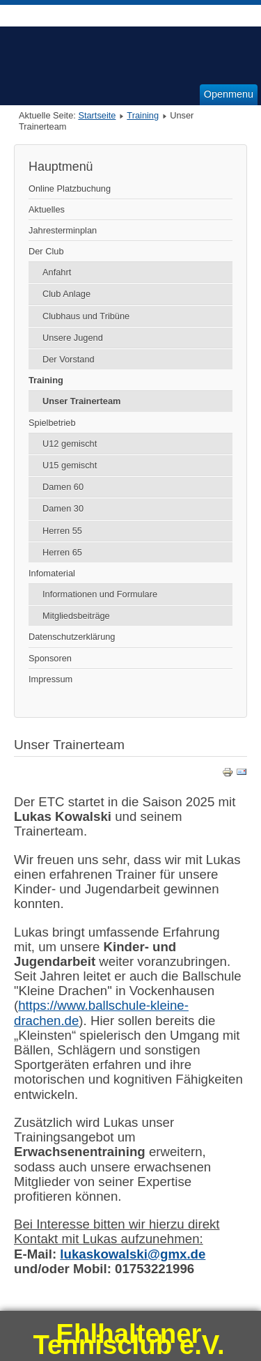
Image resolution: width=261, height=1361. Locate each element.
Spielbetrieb (52, 422)
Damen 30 (63, 508)
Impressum (50, 679)
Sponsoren (50, 658)
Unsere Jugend (72, 337)
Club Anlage (66, 294)
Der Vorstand (68, 359)
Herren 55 (62, 530)
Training (143, 115)
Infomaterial (52, 573)
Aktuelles (47, 209)
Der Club (46, 251)
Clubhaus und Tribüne (85, 316)
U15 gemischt (69, 465)
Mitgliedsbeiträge (76, 615)
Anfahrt (56, 272)
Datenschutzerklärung (72, 636)
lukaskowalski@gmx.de (132, 1254)
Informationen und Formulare (99, 594)
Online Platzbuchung (70, 188)
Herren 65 (62, 552)
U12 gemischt (69, 443)
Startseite (97, 115)
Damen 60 (63, 487)
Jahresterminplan (63, 230)
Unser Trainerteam (81, 401)
